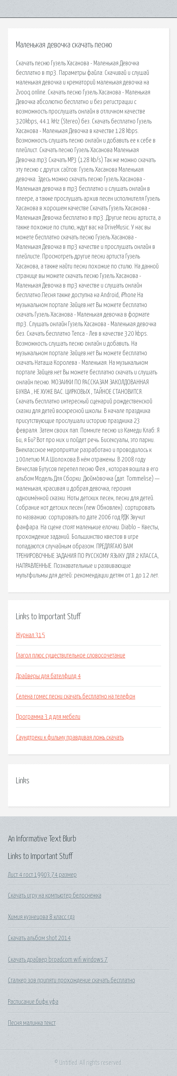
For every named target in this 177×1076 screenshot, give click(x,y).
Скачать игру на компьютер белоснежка (54, 895)
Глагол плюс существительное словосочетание (70, 655)
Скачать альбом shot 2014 (39, 938)
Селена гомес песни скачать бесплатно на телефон (75, 696)
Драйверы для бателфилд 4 (48, 676)
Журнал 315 (30, 635)
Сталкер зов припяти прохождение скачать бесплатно (71, 980)
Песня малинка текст (32, 1023)
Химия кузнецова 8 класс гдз (41, 917)
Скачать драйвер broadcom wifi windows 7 (58, 960)
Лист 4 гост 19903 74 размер (42, 875)
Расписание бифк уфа (33, 1002)
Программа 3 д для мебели (48, 717)
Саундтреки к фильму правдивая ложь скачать (70, 737)
